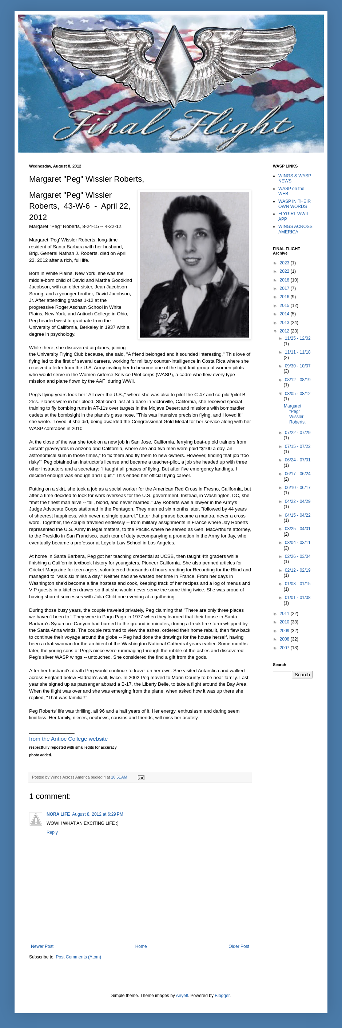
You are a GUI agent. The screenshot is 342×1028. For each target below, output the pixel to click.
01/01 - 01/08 (298, 597)
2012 (285, 331)
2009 (285, 630)
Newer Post (42, 946)
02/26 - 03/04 (298, 556)
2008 (285, 639)
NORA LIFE (58, 814)
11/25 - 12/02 (298, 338)
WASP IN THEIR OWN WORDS (294, 204)
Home (141, 946)
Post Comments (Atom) (78, 957)
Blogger (222, 995)
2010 (285, 622)
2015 (285, 305)
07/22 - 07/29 (298, 432)
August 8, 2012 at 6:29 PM (97, 814)
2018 (285, 280)
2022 (285, 271)
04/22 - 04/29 (298, 501)
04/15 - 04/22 (298, 515)
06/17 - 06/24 (298, 473)
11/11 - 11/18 (298, 352)
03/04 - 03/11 (298, 542)
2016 (285, 296)
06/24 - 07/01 (298, 459)
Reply (52, 832)
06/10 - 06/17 (298, 487)
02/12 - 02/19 (298, 570)
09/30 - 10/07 (298, 366)
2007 (285, 647)
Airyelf (182, 995)
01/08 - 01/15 (298, 583)
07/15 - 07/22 (298, 446)
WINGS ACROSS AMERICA (295, 229)
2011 (285, 613)
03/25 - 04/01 (298, 528)
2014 (285, 313)
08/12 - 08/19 (298, 379)
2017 (285, 288)
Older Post (238, 946)
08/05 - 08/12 (298, 393)
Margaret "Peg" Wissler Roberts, (295, 413)
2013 (285, 322)
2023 (285, 262)
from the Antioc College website (68, 739)
